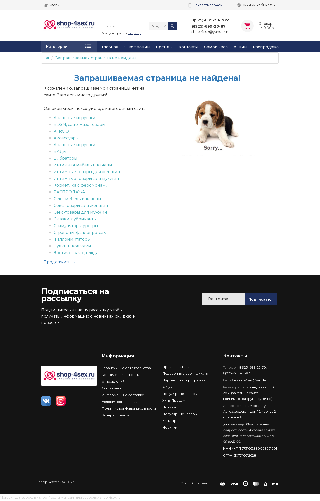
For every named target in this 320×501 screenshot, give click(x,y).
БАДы (60, 151)
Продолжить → (60, 262)
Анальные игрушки (75, 118)
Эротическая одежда (76, 252)
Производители (176, 367)
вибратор (134, 33)
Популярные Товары (180, 394)
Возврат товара (115, 415)
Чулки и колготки (72, 246)
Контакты (188, 47)
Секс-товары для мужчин (80, 212)
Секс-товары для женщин (81, 205)
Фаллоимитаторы (72, 239)
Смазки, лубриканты (75, 219)
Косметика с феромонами (81, 185)
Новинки (169, 407)
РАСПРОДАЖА (69, 192)
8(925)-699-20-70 (252, 368)
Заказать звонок (208, 5)
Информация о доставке (123, 395)
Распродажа (266, 47)
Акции (240, 47)
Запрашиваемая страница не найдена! (97, 58)
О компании (137, 47)
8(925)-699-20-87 (236, 373)
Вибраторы (66, 158)
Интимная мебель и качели (83, 165)
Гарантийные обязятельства (126, 368)
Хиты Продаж (174, 400)
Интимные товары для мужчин (86, 178)
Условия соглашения (120, 402)
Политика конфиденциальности (129, 408)
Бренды (164, 47)
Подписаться (261, 299)
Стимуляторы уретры (76, 226)
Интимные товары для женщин (87, 172)
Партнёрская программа (184, 380)
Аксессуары (66, 138)
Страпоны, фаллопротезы (80, 232)
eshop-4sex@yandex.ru (253, 380)
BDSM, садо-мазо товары (80, 124)
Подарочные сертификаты (185, 374)
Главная (110, 47)
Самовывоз (216, 47)
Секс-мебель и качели (77, 198)
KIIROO (61, 131)
